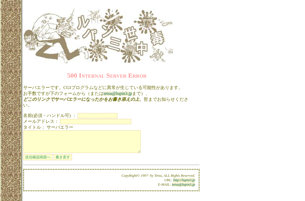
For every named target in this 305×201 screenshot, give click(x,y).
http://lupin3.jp (184, 184)
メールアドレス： (41, 121)
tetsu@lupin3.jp (118, 93)
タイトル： (34, 127)
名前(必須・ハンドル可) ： (49, 115)
